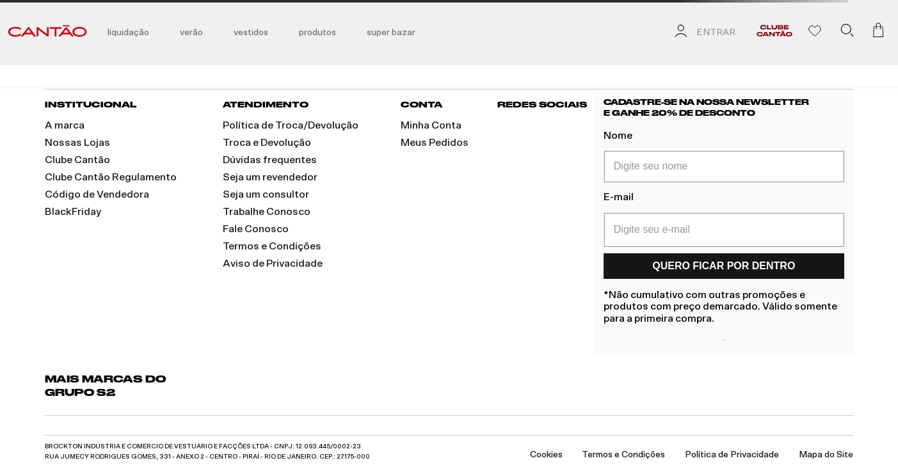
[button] (847, 33)
